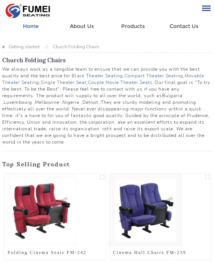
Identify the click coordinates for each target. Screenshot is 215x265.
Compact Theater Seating (153, 76)
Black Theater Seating (97, 76)
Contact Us (184, 26)
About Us (82, 26)
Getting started (24, 47)
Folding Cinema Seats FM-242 (47, 252)
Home (31, 26)
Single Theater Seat (63, 82)
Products (133, 26)
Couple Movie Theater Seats (120, 82)
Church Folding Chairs (76, 47)
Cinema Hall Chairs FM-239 (149, 252)
